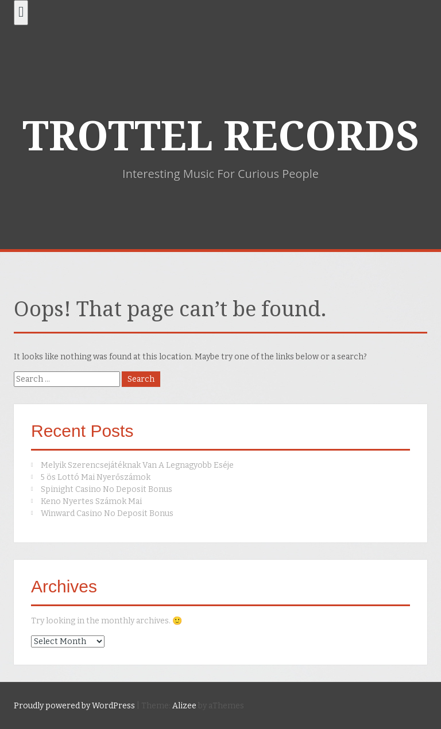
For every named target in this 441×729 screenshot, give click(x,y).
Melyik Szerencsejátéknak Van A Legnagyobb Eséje (137, 465)
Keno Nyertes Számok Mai (91, 501)
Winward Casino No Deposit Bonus (107, 513)
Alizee (184, 706)
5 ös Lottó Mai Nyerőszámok (95, 477)
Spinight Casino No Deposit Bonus (106, 489)
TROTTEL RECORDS (220, 136)
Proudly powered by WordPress (74, 706)
